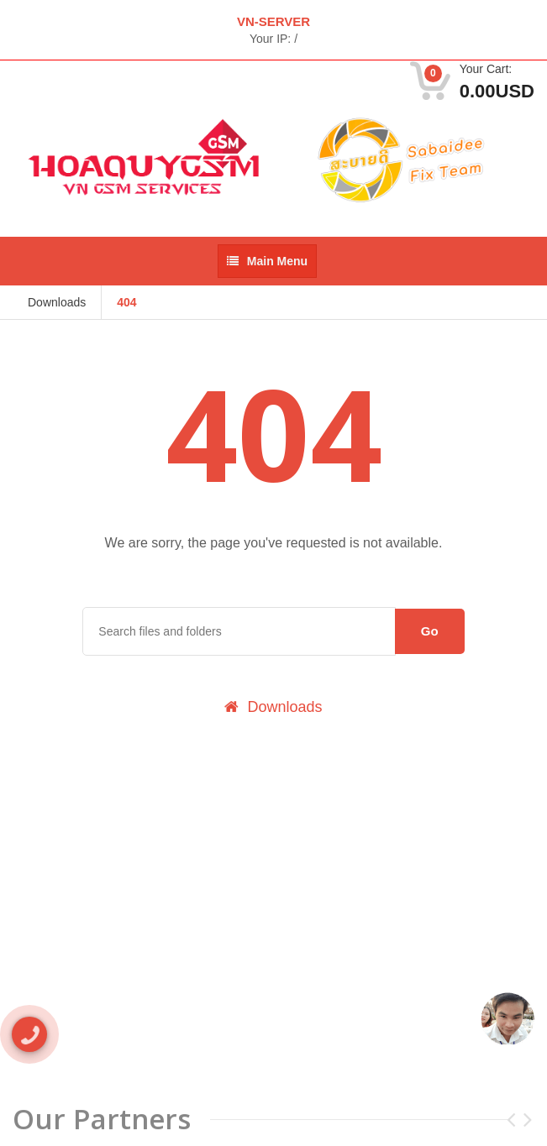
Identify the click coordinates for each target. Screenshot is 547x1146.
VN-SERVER (273, 21)
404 (126, 302)
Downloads (57, 302)
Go (430, 631)
